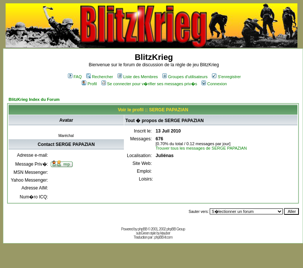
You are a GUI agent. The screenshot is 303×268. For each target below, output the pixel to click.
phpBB (142, 229)
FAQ (75, 76)
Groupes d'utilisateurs (184, 76)
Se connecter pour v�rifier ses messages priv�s (149, 84)
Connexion (214, 84)
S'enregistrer (226, 76)
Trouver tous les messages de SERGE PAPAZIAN (201, 148)
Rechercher (99, 76)
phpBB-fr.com (163, 237)
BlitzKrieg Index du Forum (34, 99)
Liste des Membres (138, 76)
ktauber (165, 233)
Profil (89, 84)
